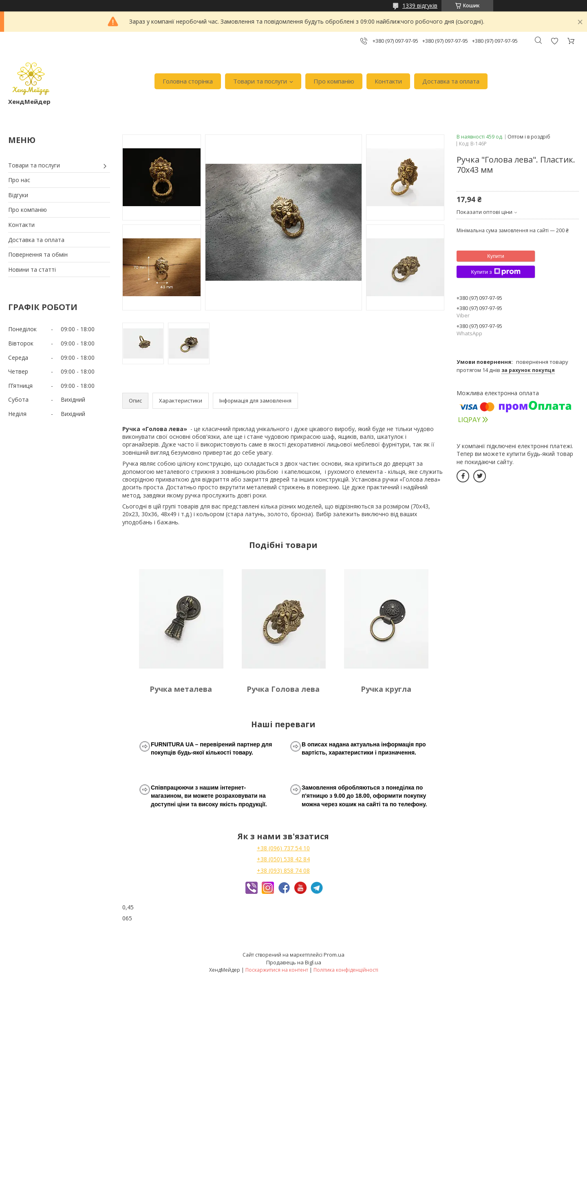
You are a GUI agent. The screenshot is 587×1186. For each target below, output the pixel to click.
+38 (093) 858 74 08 (283, 870)
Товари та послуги (260, 81)
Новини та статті (32, 269)
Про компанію (333, 81)
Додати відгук (554, 40)
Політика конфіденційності (345, 969)
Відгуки (18, 195)
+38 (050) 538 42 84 (283, 859)
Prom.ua (334, 954)
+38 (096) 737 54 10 (283, 848)
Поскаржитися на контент (276, 969)
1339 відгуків (419, 5)
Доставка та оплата (450, 81)
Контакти (388, 81)
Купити (495, 256)
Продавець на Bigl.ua (293, 962)
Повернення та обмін (38, 254)
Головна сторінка (188, 81)
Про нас (19, 180)
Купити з (495, 271)
